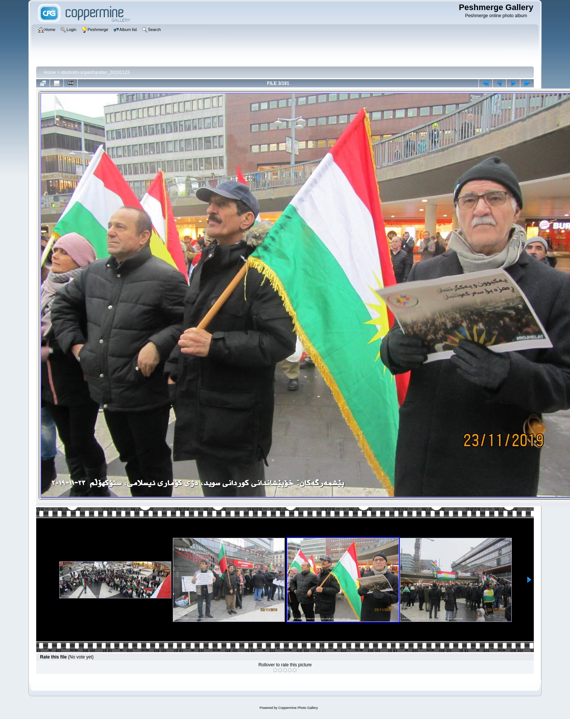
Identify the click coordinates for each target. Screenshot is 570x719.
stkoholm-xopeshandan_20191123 (95, 72)
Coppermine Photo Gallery (298, 708)
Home (50, 72)
